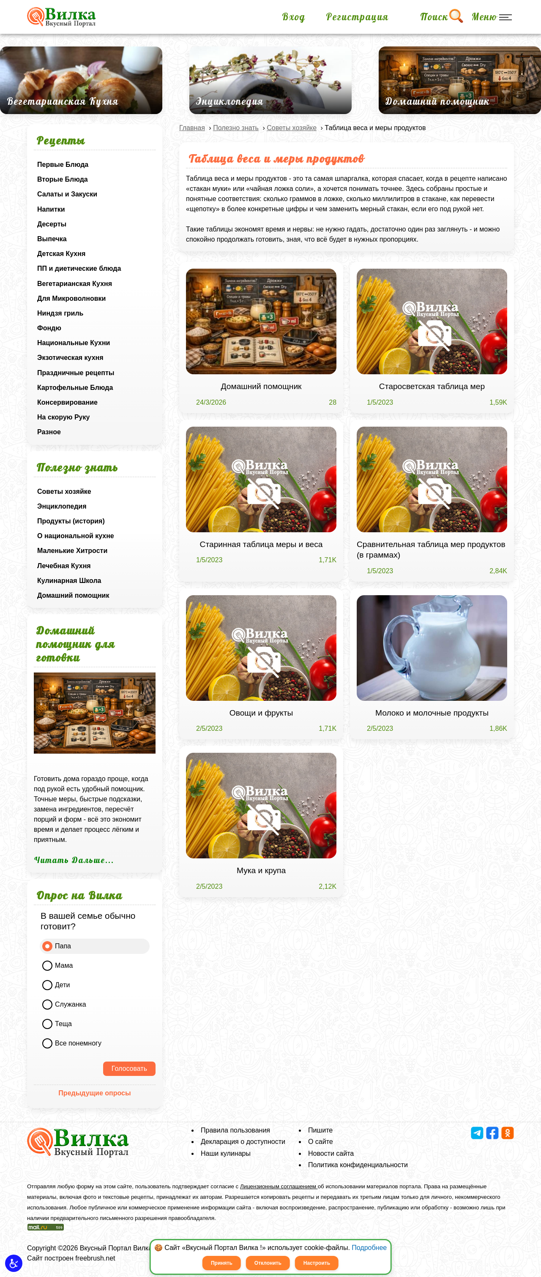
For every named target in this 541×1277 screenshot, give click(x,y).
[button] (13, 1263)
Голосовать (129, 1068)
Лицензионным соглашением (279, 1186)
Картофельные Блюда (75, 387)
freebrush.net (95, 1258)
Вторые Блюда (62, 179)
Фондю (49, 328)
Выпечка (52, 238)
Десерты (51, 224)
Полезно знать (236, 127)
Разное (49, 432)
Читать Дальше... (74, 860)
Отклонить (267, 1263)
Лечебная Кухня (64, 565)
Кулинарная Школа (69, 580)
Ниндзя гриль (60, 313)
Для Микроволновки (71, 298)
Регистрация (357, 17)
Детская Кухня (61, 253)
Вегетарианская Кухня (74, 283)
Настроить (316, 1263)
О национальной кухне (75, 535)
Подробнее (369, 1247)
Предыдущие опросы (94, 1093)
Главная (192, 127)
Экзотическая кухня (70, 357)
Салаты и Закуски (67, 194)
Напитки (51, 209)
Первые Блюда (62, 164)
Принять (221, 1263)
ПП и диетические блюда (79, 268)
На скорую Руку (63, 417)
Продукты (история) (71, 521)
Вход (294, 17)
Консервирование (67, 402)
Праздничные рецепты (76, 372)
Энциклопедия (62, 506)
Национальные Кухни (73, 342)
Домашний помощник (73, 595)
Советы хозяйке (64, 491)
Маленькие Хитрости (72, 550)
